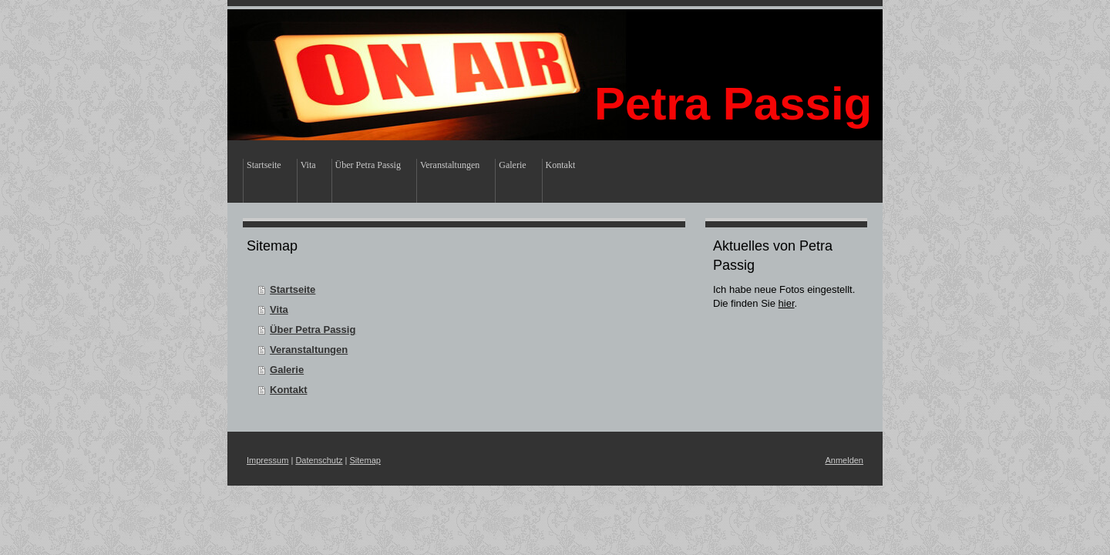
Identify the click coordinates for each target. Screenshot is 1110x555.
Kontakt (288, 389)
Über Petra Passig (312, 329)
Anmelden (844, 460)
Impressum (267, 460)
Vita (279, 309)
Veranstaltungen (309, 349)
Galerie (287, 369)
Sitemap (365, 460)
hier (787, 303)
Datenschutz (318, 460)
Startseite (292, 289)
